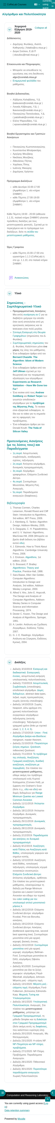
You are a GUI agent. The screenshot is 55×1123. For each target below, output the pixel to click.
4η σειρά (17, 481)
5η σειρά (17, 492)
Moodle (21, 1119)
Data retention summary (17, 1110)
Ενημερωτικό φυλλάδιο (25, 80)
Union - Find (40, 732)
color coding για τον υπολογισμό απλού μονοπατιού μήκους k (29, 902)
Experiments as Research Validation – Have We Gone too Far (30, 385)
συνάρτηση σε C (31, 314)
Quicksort (35, 747)
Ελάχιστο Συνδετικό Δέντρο (27, 874)
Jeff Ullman (19, 371)
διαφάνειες (41, 1026)
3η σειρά (17, 471)
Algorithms (31, 557)
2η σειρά (17, 464)
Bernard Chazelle (22, 357)
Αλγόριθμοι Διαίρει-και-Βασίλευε (29, 736)
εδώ (22, 543)
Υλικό (18, 293)
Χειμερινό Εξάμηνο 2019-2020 (23, 29)
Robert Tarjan (35, 396)
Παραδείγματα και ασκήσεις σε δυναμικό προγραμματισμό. (30, 839)
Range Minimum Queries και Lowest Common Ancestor (28, 796)
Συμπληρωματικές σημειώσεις (28, 343)
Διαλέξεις (20, 662)
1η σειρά (17, 453)
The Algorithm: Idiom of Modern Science (28, 360)
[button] (37, 4)
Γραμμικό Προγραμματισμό (27, 1016)
